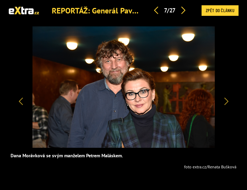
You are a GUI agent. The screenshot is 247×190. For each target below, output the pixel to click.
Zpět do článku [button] (220, 10)
